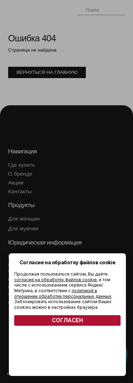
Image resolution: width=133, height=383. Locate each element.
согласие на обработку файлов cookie (55, 279)
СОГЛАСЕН (67, 320)
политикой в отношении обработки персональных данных (62, 293)
